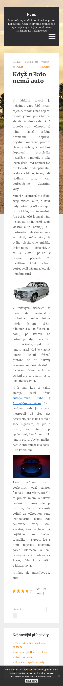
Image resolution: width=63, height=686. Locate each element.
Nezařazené (44, 67)
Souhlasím (31, 681)
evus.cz (19, 67)
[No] (58, 675)
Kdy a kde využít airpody (29, 662)
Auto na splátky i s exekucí (31, 652)
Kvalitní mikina (24, 657)
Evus (31, 14)
